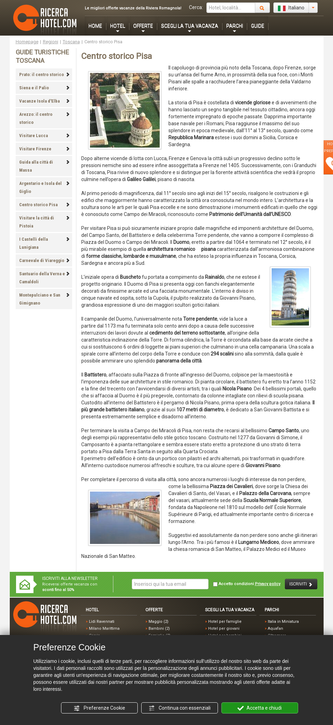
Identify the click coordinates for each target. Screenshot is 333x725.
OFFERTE (143, 26)
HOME (95, 26)
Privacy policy (267, 584)
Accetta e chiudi (259, 708)
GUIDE (257, 26)
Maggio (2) (158, 621)
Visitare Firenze (44, 148)
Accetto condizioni (246, 584)
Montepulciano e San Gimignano (44, 299)
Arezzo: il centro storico (44, 118)
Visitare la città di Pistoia (44, 222)
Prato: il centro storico (44, 74)
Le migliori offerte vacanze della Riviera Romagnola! (133, 8)
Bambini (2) (159, 628)
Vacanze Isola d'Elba (44, 101)
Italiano (291, 8)
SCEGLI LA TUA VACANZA (189, 26)
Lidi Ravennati (101, 621)
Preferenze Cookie (99, 708)
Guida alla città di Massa (44, 166)
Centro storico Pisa (44, 204)
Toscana (71, 41)
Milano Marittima (104, 628)
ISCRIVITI (301, 584)
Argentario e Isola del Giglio (44, 187)
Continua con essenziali (180, 708)
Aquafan (275, 628)
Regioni (50, 41)
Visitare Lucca (44, 135)
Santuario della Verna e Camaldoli (44, 277)
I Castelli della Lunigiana (44, 243)
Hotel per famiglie (225, 621)
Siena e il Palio (44, 87)
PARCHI (234, 26)
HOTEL (117, 26)
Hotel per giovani (224, 628)
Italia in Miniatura (283, 621)
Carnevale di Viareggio (44, 260)
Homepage (27, 41)
